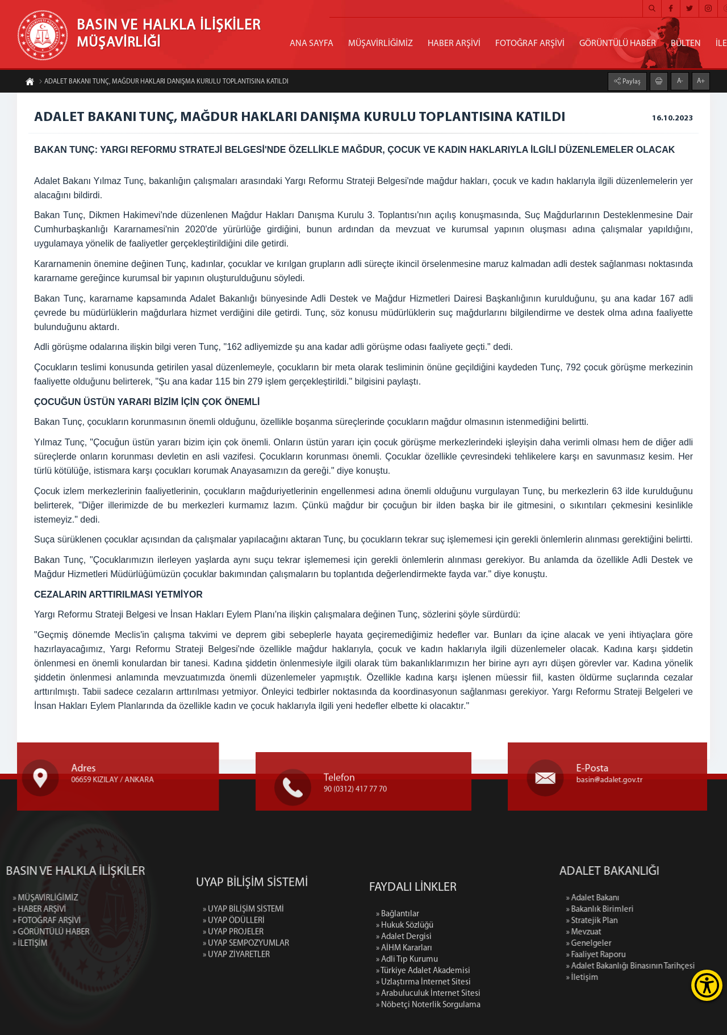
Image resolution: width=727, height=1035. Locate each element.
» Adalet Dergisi (404, 1005)
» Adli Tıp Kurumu (407, 1028)
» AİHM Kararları (404, 1017)
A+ (701, 80)
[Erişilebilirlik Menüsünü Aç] (706, 985)
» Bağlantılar (397, 983)
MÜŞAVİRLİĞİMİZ (380, 43)
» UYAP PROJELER (233, 980)
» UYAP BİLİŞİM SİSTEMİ (243, 958)
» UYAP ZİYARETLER (236, 1003)
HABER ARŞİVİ (454, 43)
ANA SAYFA (311, 43)
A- (680, 80)
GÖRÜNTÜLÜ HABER (617, 43)
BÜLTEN (686, 43)
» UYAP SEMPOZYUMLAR (246, 992)
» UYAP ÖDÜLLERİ (234, 969)
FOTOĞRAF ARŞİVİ (530, 43)
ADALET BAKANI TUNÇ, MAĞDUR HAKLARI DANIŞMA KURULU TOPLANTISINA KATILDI (164, 83)
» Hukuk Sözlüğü (404, 994)
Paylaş (631, 80)
